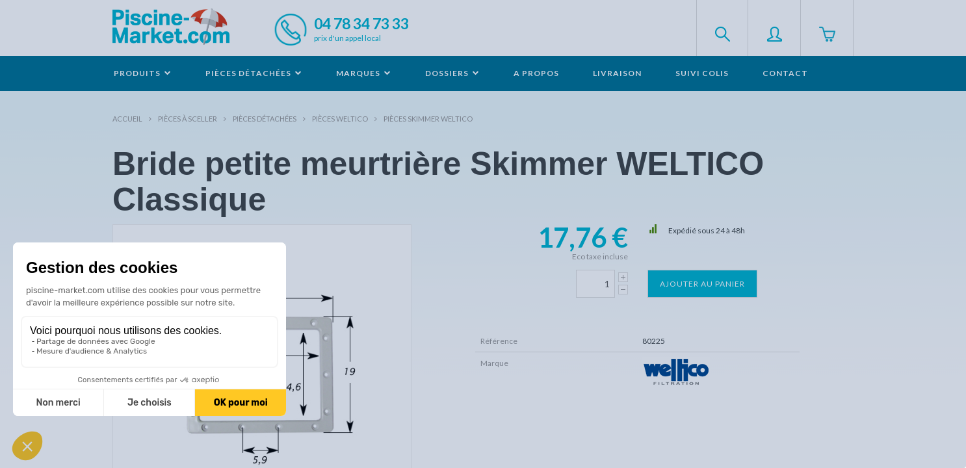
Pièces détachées (264, 118)
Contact (785, 73)
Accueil (127, 118)
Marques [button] (363, 73)
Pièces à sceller (187, 118)
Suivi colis (702, 73)
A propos (536, 73)
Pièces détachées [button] (253, 73)
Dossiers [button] (452, 73)
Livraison (617, 73)
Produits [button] (143, 73)
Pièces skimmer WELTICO (428, 118)
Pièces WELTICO (340, 118)
